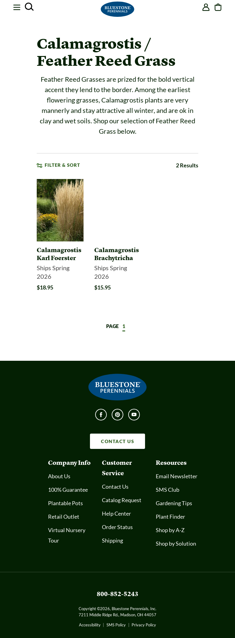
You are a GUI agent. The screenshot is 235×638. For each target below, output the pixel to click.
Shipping (112, 540)
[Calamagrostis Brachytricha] (117, 254)
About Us (59, 476)
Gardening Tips (174, 503)
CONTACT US (117, 441)
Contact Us (115, 486)
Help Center (116, 513)
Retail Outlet (63, 516)
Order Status (117, 527)
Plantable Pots (65, 503)
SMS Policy (116, 624)
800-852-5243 (117, 594)
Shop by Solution (176, 543)
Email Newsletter (176, 476)
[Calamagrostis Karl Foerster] (60, 254)
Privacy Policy (144, 624)
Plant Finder (170, 516)
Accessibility (90, 624)
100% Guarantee (68, 489)
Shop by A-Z (170, 530)
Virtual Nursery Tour (66, 535)
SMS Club (167, 489)
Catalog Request (121, 500)
